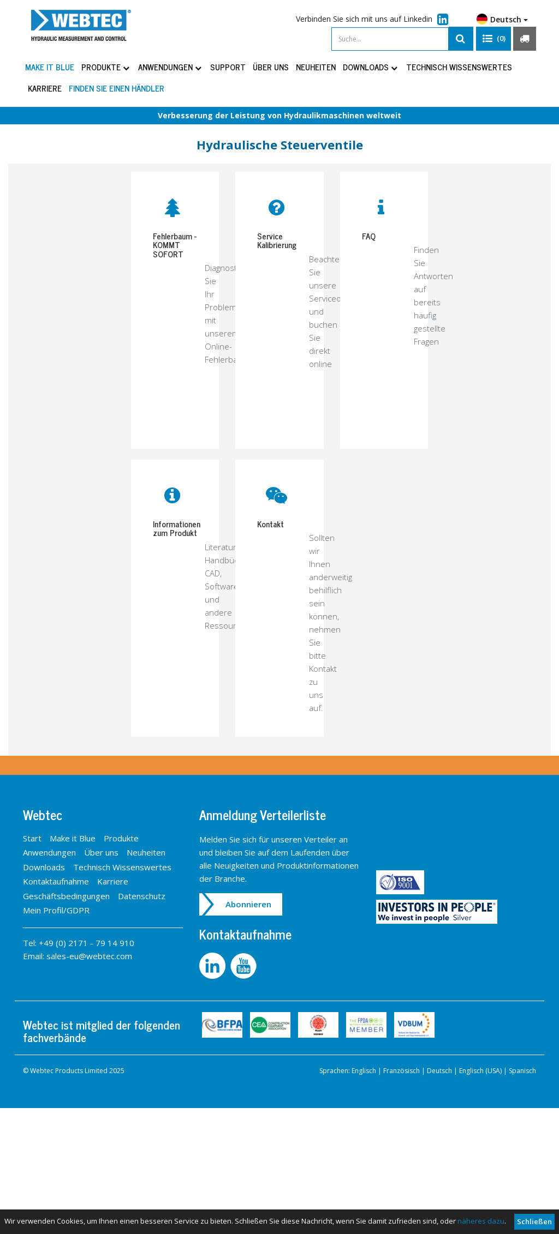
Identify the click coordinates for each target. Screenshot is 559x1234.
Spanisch (522, 1070)
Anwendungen (170, 67)
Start (32, 838)
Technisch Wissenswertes (459, 67)
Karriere (45, 88)
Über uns (271, 67)
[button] (493, 39)
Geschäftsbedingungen (66, 895)
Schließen (534, 1221)
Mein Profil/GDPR (56, 910)
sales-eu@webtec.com (89, 955)
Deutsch (502, 19)
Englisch (364, 1070)
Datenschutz (141, 895)
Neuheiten (316, 67)
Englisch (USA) (480, 1070)
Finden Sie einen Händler (116, 88)
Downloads (371, 67)
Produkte (106, 67)
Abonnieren (248, 904)
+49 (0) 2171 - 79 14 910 (86, 942)
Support (228, 67)
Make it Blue (49, 67)
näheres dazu (480, 1221)
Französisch (401, 1070)
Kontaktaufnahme (56, 881)
